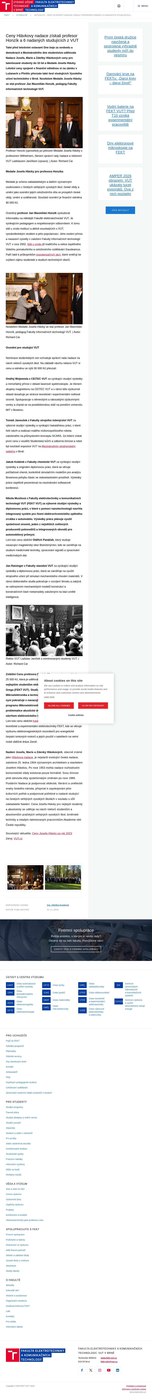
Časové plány (12, 1112)
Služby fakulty (12, 1271)
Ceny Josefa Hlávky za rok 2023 (52, 833)
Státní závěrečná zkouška (18, 1143)
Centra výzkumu (14, 1194)
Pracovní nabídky (14, 1159)
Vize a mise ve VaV (15, 1189)
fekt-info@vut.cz (109, 1361)
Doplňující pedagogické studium (21, 1082)
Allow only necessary (93, 705)
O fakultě (21, 15)
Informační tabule (14, 1327)
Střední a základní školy (17, 1255)
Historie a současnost (16, 1295)
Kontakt (9, 1067)
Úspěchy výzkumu (14, 1204)
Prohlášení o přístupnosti (136, 1386)
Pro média (11, 1321)
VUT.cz (18, 838)
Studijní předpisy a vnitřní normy (21, 1117)
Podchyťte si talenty (15, 1240)
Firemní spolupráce (15, 1234)
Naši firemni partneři (15, 1250)
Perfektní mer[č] (13, 1175)
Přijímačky (11, 1051)
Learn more (49, 697)
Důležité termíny (14, 1056)
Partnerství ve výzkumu (17, 1245)
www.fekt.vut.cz (109, 1358)
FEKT (7, 15)
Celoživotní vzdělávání (17, 1087)
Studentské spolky (14, 1154)
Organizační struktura (16, 1301)
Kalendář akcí (12, 1290)
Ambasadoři (12, 1072)
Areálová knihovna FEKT (18, 1306)
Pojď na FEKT (12, 1041)
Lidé (8, 1311)
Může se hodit (12, 1169)
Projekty (10, 1210)
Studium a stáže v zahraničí (19, 1133)
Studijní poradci (13, 1123)
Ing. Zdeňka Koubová (58, 905)
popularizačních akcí (48, 254)
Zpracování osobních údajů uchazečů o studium (29, 1093)
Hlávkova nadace (22, 757)
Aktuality (10, 1285)
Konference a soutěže (16, 1215)
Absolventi (11, 1266)
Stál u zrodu (34, 244)
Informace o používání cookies (134, 1389)
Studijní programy (14, 1107)
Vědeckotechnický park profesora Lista (24, 1220)
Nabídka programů (15, 1046)
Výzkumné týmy (13, 1199)
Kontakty (10, 1316)
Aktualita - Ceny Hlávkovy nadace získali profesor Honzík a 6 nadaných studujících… (83, 15)
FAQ (8, 1077)
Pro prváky (11, 1138)
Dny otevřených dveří (16, 1061)
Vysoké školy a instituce (17, 1260)
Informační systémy (15, 1164)
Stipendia (10, 1128)
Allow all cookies (59, 705)
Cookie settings (76, 715)
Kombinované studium (16, 1149)
